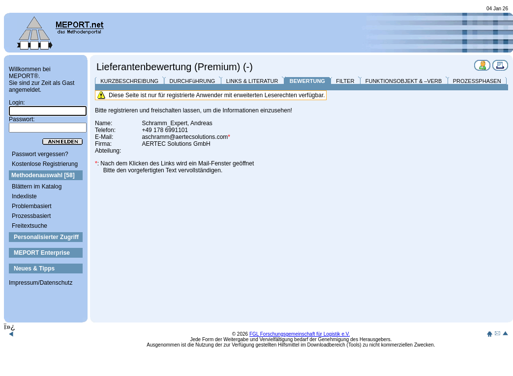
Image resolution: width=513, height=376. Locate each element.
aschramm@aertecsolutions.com (185, 137)
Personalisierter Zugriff (46, 237)
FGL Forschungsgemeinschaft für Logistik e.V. (299, 334)
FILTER (345, 81)
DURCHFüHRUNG (192, 81)
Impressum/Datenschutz (40, 282)
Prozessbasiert (31, 216)
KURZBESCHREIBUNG (129, 81)
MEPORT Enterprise (42, 252)
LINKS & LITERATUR (252, 81)
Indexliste (24, 196)
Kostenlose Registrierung (45, 164)
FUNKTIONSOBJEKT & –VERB (403, 81)
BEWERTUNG (307, 81)
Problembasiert (32, 206)
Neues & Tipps (34, 268)
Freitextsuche (29, 225)
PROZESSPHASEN (477, 81)
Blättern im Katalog (36, 186)
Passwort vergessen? (40, 154)
